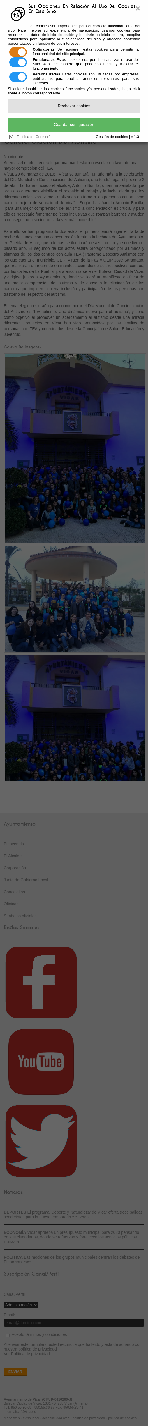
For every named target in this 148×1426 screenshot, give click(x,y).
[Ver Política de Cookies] (29, 137)
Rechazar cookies (74, 106)
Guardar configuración (74, 124)
